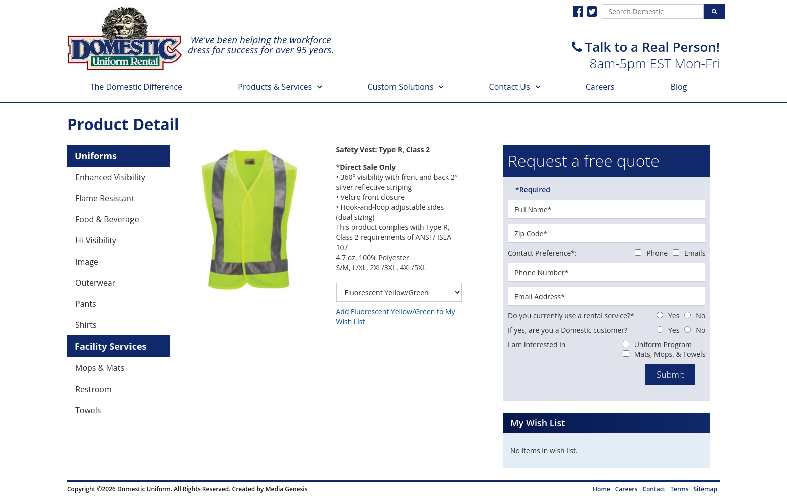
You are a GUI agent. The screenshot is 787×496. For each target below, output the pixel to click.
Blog (679, 86)
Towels (88, 410)
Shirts (86, 324)
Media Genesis (286, 489)
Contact (653, 489)
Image (86, 261)
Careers (600, 86)
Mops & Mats (99, 368)
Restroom (93, 389)
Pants (85, 303)
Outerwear (95, 282)
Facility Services (111, 346)
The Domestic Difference (136, 86)
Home (601, 489)
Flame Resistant (104, 198)
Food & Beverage (107, 219)
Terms (679, 489)
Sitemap (705, 489)
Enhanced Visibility (110, 177)
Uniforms (96, 156)
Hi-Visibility (95, 240)
